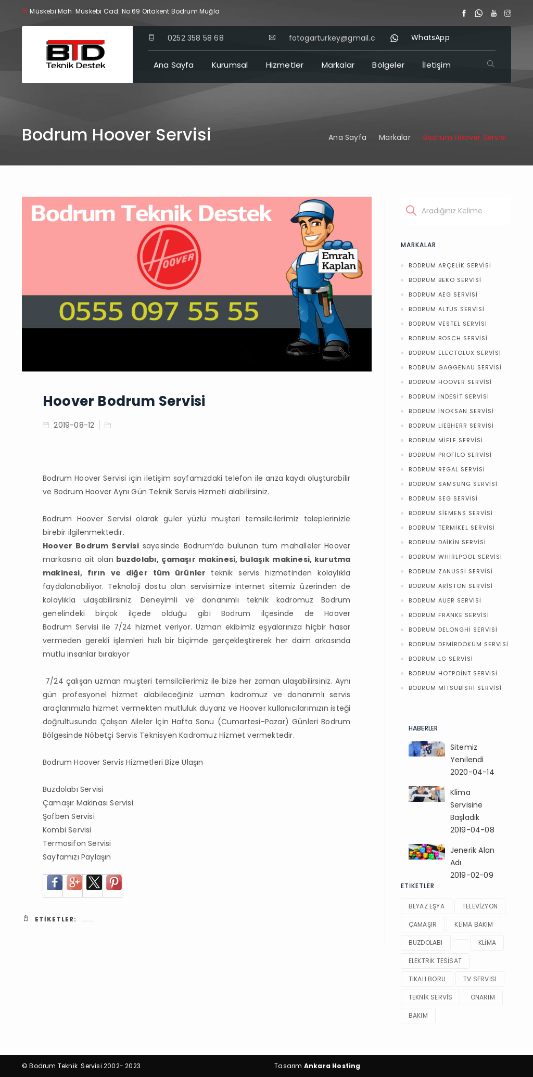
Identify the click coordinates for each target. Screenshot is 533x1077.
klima (487, 942)
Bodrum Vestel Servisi (448, 323)
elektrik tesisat (435, 960)
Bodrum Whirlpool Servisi (455, 557)
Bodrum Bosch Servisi (448, 338)
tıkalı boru (427, 979)
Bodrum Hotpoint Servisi (453, 673)
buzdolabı (426, 942)
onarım (483, 997)
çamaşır (423, 924)
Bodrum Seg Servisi (443, 498)
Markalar (338, 64)
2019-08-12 (68, 425)
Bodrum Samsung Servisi (453, 484)
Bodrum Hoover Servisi (450, 382)
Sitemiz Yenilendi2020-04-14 (472, 759)
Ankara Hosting (332, 1065)
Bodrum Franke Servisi (449, 615)
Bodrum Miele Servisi (446, 440)
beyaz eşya (427, 906)
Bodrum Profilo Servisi (450, 455)
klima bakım (473, 924)
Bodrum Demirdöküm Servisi (459, 644)
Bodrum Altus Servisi (447, 309)
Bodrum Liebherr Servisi (451, 425)
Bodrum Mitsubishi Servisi (455, 688)
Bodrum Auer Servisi (445, 600)
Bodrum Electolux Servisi (455, 353)
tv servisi (480, 979)
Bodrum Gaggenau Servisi (455, 367)
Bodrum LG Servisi (441, 659)
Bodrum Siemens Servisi (451, 513)
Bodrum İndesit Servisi (449, 396)
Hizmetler (285, 64)
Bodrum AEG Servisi (443, 294)
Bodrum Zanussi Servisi (451, 571)
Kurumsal (230, 64)
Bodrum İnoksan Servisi (451, 411)
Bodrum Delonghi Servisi (453, 629)
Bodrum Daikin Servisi (447, 542)
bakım (418, 1015)
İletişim (436, 64)
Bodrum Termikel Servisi (452, 527)
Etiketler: (49, 919)
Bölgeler (388, 64)
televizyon (480, 906)
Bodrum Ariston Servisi (451, 586)
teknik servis (431, 997)
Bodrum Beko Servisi (445, 280)
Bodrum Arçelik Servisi (450, 265)
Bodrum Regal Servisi (447, 469)
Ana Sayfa (174, 64)
